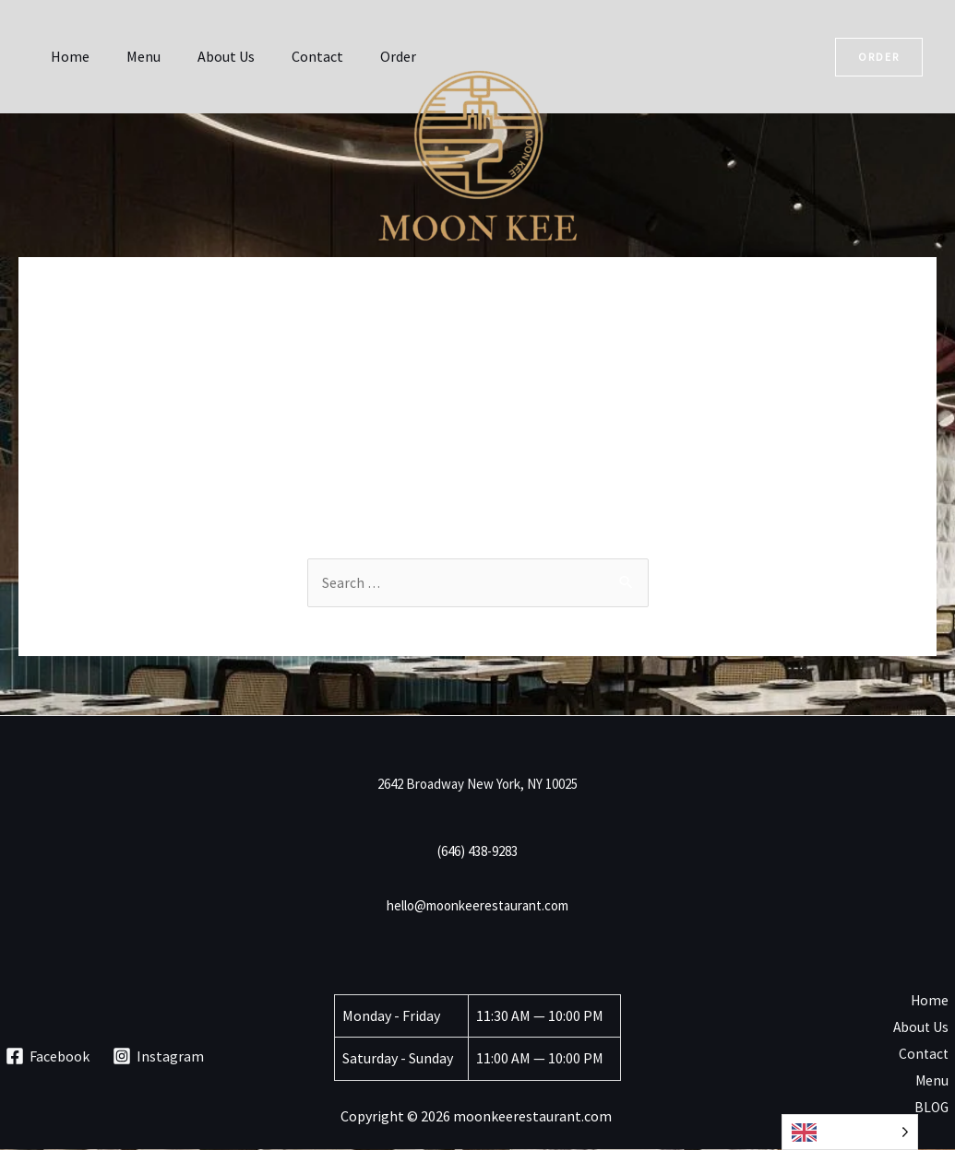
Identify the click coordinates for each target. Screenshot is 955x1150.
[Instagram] (158, 1057)
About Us (207, 56)
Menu (132, 56)
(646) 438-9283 (477, 852)
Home (66, 56)
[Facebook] (48, 1057)
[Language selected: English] (850, 1132)
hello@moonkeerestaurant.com (477, 906)
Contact (291, 56)
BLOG (937, 1109)
